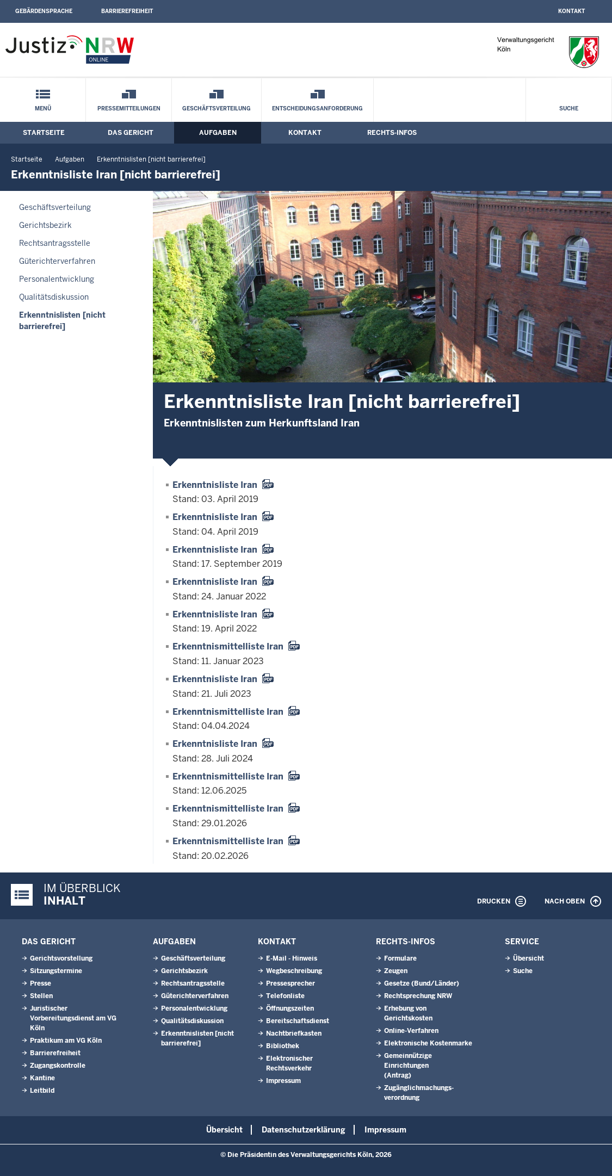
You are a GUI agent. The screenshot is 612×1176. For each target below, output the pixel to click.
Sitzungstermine (56, 971)
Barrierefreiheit (127, 11)
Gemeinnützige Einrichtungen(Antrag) (408, 1065)
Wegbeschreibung (294, 971)
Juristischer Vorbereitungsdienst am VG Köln (73, 1018)
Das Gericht (130, 132)
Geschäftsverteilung (216, 108)
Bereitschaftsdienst (297, 1021)
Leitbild (42, 1090)
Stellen (41, 996)
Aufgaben (218, 132)
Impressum (283, 1080)
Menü (43, 108)
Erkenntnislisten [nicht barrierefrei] (151, 159)
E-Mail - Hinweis (291, 958)
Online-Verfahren (411, 1030)
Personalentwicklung (56, 279)
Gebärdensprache (43, 11)
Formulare (400, 958)
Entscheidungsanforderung (317, 108)
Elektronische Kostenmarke (428, 1043)
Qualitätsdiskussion (54, 297)
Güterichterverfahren (57, 261)
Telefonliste (285, 996)
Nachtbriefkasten (294, 1033)
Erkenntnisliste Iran (214, 485)
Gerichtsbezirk (45, 225)
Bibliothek (282, 1046)
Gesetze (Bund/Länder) (421, 983)
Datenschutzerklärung (303, 1130)
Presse (40, 983)
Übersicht (528, 958)
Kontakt (571, 11)
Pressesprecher (290, 983)
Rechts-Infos (392, 132)
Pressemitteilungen (128, 108)
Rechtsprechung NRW (418, 996)
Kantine (42, 1078)
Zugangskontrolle (57, 1065)
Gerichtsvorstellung (61, 958)
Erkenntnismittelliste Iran (227, 646)
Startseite (44, 132)
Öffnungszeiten (290, 1008)
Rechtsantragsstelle (54, 243)
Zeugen (395, 971)
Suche (568, 108)
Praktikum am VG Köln (66, 1040)
